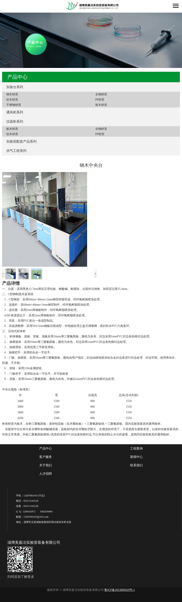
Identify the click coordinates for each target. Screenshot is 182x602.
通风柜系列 (14, 112)
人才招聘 (45, 473)
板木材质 (101, 104)
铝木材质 (12, 99)
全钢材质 (101, 94)
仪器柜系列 (14, 121)
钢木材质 (12, 94)
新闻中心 (136, 457)
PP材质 (100, 99)
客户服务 (45, 457)
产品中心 (45, 448)
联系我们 (136, 465)
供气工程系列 (16, 150)
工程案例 (136, 448)
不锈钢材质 (13, 104)
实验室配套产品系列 (21, 141)
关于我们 (45, 465)
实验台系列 (14, 87)
